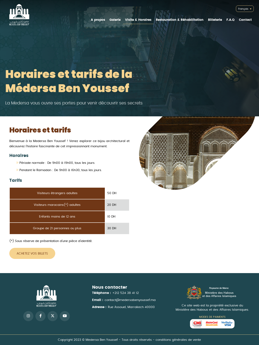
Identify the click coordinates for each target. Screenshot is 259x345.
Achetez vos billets (32, 253)
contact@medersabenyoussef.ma (130, 304)
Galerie (115, 19)
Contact (245, 19)
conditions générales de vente (175, 339)
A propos (98, 19)
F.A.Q (230, 19)
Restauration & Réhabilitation (180, 19)
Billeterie (215, 19)
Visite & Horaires (138, 19)
